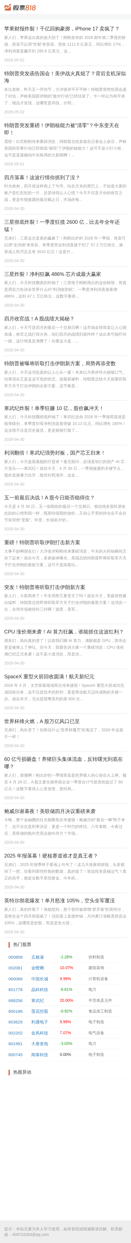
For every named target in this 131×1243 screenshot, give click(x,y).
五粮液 (37, 957)
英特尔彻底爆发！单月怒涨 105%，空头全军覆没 (59, 900)
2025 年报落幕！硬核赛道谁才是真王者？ (51, 856)
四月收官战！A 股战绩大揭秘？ (39, 319)
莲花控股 (39, 1011)
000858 (15, 957)
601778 (15, 989)
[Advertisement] (65, 1149)
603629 (15, 1022)
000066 (15, 978)
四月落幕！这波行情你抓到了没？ (42, 177)
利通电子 (39, 1022)
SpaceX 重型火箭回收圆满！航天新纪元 (49, 676)
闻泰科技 (39, 1054)
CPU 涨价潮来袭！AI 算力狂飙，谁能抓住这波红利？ (64, 632)
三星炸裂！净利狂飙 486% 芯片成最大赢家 (52, 274)
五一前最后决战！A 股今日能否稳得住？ (49, 497)
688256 (15, 1000)
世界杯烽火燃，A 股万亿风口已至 (42, 721)
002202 (15, 1033)
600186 (15, 1011)
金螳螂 (37, 967)
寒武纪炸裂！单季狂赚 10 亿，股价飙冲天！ (54, 408)
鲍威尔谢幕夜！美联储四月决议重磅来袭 (50, 811)
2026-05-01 (14, 164)
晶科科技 (39, 989)
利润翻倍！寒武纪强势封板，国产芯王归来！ (55, 453)
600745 (15, 1054)
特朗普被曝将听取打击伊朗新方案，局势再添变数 (60, 363)
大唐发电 (39, 1043)
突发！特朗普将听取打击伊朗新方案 (44, 587)
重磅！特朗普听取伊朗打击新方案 (42, 542)
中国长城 (39, 978)
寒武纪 (37, 1000)
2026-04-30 (14, 208)
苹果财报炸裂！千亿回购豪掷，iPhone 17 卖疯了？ (62, 29)
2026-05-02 (14, 60)
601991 (15, 1043)
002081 (15, 967)
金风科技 (39, 1033)
